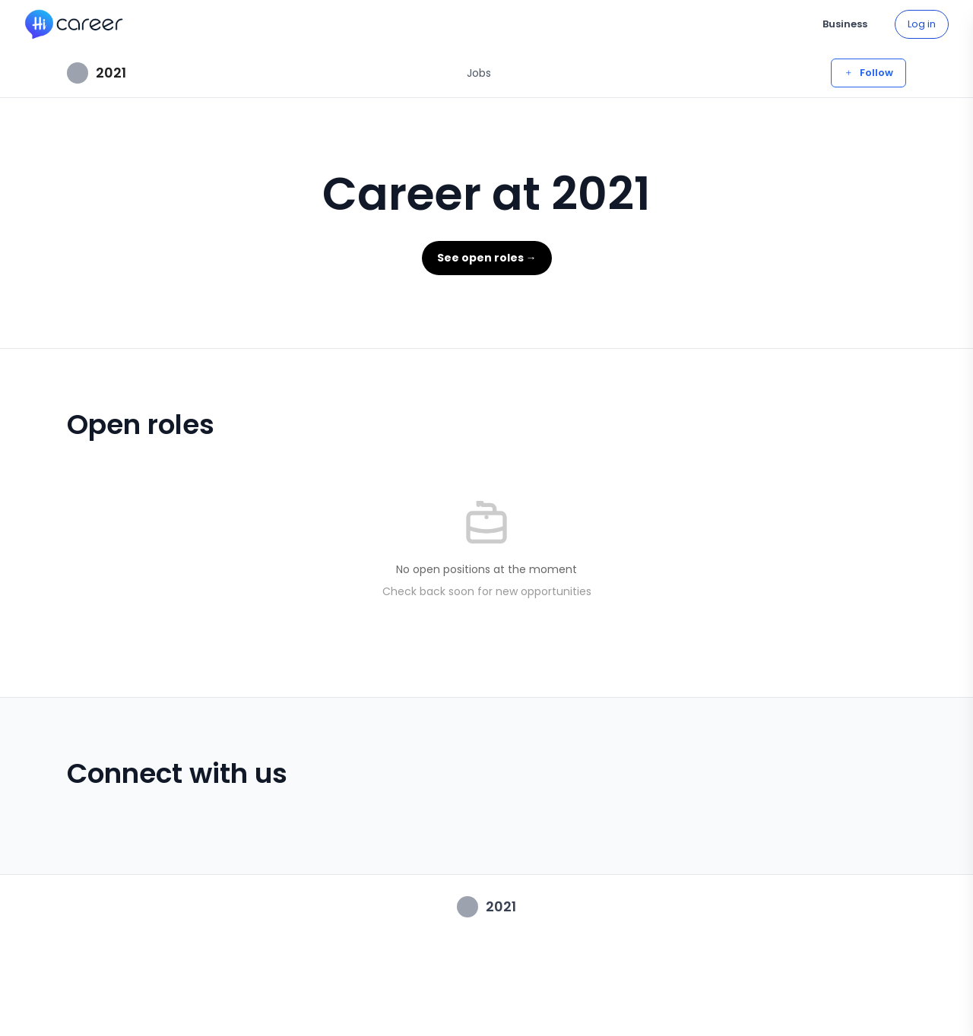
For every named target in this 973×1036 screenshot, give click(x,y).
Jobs (479, 73)
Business (844, 24)
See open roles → (487, 257)
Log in (922, 24)
